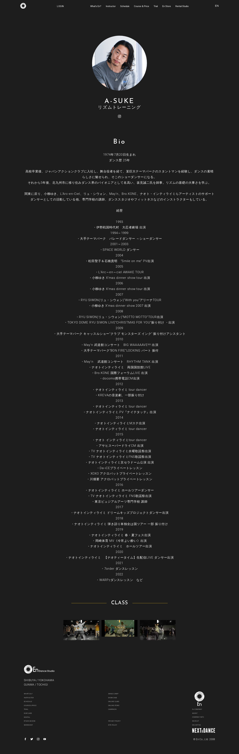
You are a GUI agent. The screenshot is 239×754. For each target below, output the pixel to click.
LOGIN (60, 6)
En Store (166, 6)
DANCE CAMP (116, 693)
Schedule (124, 6)
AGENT (196, 713)
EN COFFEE (198, 725)
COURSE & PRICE (34, 705)
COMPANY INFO (201, 717)
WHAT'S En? (31, 693)
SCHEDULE (30, 701)
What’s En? (95, 6)
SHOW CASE (115, 697)
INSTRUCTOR (31, 697)
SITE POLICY (115, 725)
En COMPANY (199, 709)
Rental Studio (182, 6)
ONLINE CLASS (117, 701)
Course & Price (141, 6)
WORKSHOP (31, 725)
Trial (156, 6)
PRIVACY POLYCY (118, 721)
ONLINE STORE (117, 705)
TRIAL (27, 709)
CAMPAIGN (114, 709)
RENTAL (28, 717)
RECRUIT (197, 721)
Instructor (111, 6)
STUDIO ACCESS (33, 721)
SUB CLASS (30, 713)
